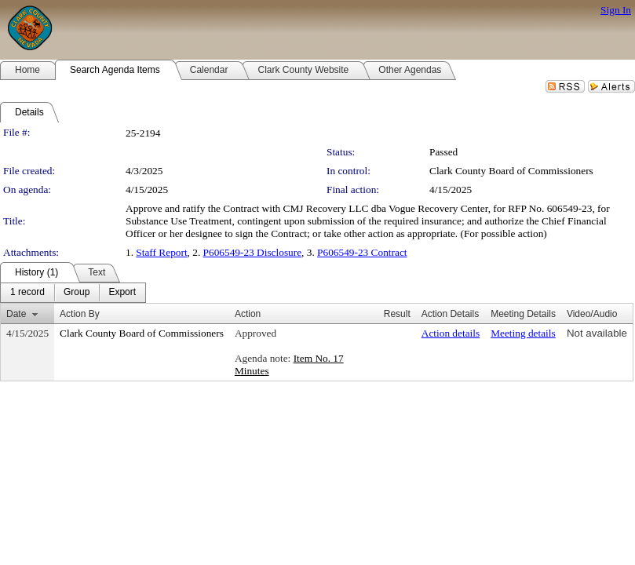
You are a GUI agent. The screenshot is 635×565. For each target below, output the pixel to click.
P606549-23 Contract (362, 252)
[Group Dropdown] (76, 292)
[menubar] (73, 292)
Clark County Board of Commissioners (511, 171)
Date (16, 313)
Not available (597, 333)
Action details (451, 333)
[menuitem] (27, 292)
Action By (80, 313)
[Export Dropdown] (122, 292)
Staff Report (161, 252)
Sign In (615, 10)
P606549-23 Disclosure (252, 252)
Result (397, 313)
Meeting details (523, 333)
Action (248, 313)
